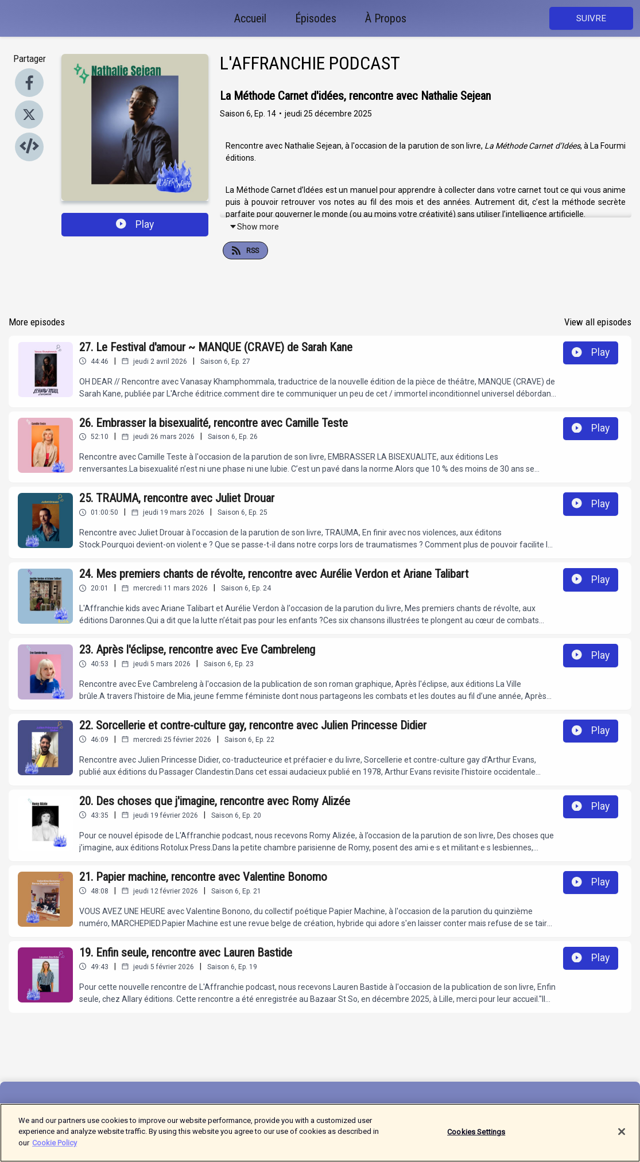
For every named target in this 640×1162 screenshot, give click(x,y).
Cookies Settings (476, 1140)
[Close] (621, 1139)
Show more (254, 226)
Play (135, 224)
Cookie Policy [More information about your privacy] (54, 1151)
